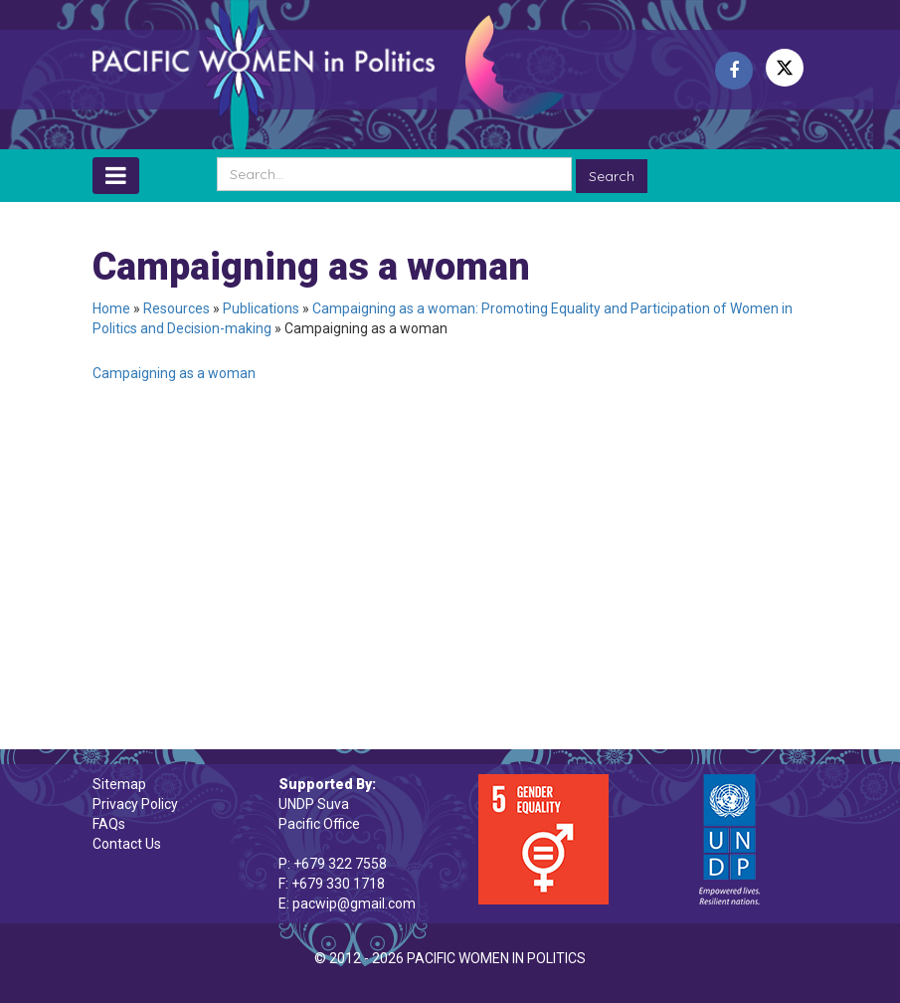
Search (611, 176)
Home (111, 308)
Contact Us (126, 844)
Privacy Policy (135, 804)
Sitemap (119, 784)
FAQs (108, 824)
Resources (176, 308)
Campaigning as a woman (174, 373)
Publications (261, 308)
